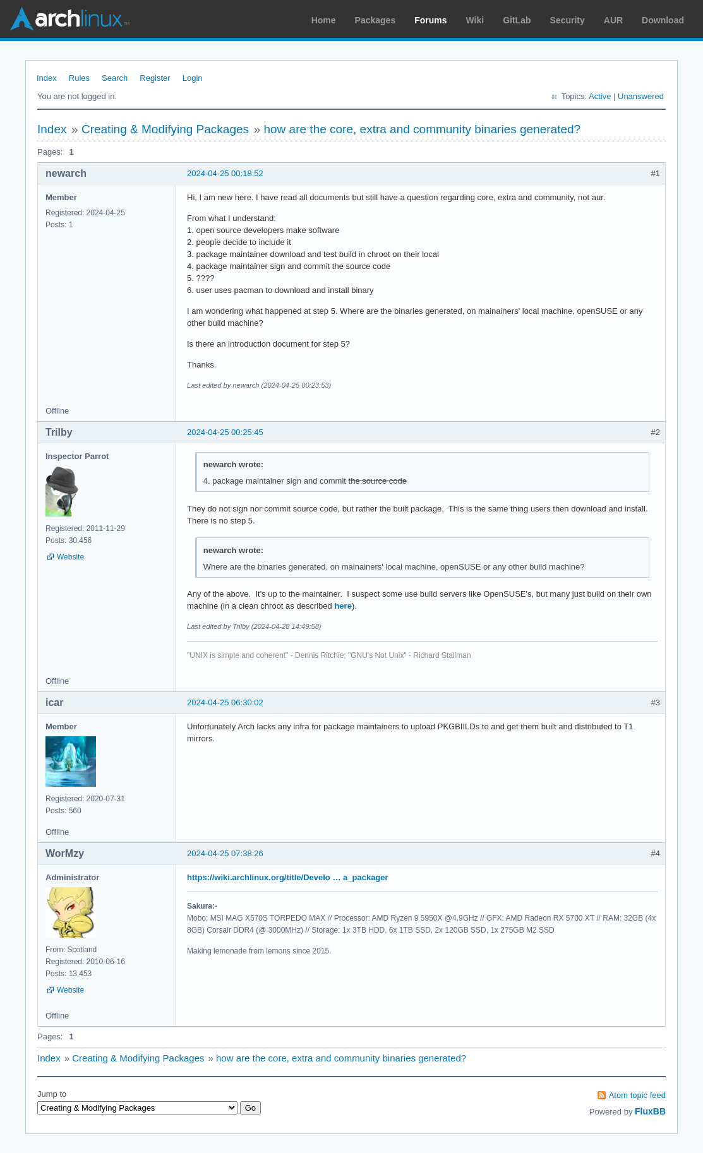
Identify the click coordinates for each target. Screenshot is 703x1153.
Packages (375, 20)
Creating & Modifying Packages (165, 129)
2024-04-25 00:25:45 (225, 432)
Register (155, 78)
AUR (613, 20)
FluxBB (650, 1111)
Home (323, 20)
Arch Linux (69, 19)
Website (70, 557)
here (342, 606)
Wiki (475, 20)
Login (193, 78)
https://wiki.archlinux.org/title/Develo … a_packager (287, 877)
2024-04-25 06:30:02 (225, 702)
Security (567, 20)
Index (47, 78)
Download (663, 20)
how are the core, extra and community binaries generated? (421, 129)
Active (600, 96)
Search (115, 78)
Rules (79, 78)
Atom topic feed (637, 1095)
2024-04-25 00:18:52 (225, 173)
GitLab (517, 20)
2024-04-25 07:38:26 (225, 853)
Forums (430, 20)
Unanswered (641, 96)
